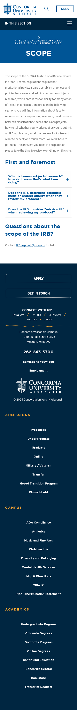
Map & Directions (38, 576)
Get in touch (39, 293)
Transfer (38, 474)
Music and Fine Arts (38, 540)
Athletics (38, 531)
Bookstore (38, 678)
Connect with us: (37, 310)
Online (38, 456)
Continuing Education (38, 660)
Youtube (32, 319)
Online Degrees (38, 651)
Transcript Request (38, 687)
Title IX (38, 585)
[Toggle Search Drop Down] (46, 9)
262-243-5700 (39, 351)
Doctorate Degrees (39, 642)
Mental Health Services (38, 567)
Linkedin (49, 319)
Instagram (54, 315)
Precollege (38, 429)
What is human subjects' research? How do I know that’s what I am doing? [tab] (35, 179)
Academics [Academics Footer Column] (17, 609)
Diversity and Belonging (38, 558)
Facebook (18, 315)
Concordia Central (38, 669)
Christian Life (38, 549)
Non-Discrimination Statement (38, 594)
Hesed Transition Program (38, 483)
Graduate (38, 447)
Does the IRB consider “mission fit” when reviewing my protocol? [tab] (36, 211)
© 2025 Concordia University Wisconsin (38, 399)
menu (65, 8)
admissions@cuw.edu (38, 361)
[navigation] (38, 24)
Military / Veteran (38, 465)
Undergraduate (39, 438)
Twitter (36, 315)
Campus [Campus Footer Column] (13, 507)
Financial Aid (38, 492)
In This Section (18, 23)
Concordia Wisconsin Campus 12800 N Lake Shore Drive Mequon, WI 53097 (38, 336)
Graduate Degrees (38, 633)
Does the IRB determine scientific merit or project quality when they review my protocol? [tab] (35, 196)
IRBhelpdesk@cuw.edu (30, 245)
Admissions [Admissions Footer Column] (17, 415)
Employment (38, 370)
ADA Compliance (38, 522)
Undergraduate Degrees (38, 624)
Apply (39, 279)
